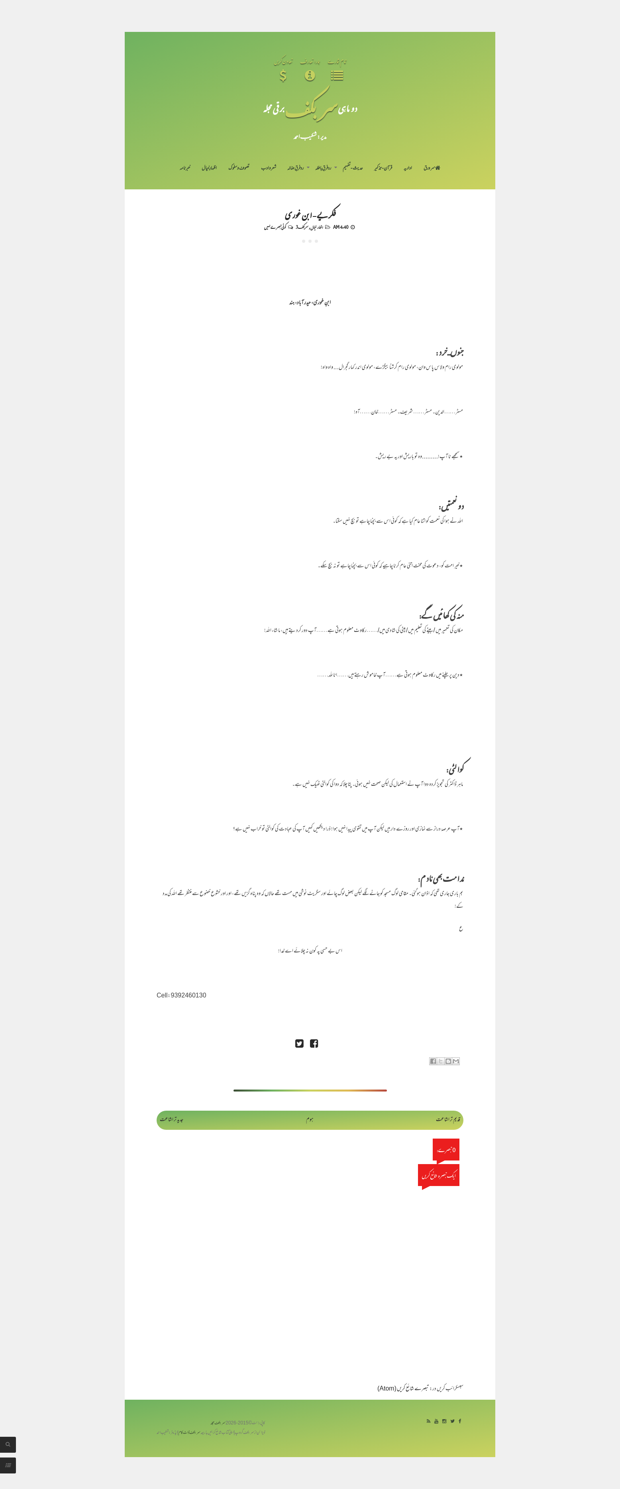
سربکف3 (302, 227)
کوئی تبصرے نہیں (275, 227)
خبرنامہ (185, 168)
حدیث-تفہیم (353, 168)
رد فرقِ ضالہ (295, 168)
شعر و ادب (268, 168)
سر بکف (311, 108)
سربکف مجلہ (218, 1423)
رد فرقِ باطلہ (323, 168)
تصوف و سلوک (238, 168)
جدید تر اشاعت (171, 1120)
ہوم (310, 1120)
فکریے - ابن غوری (310, 214)
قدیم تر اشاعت (448, 1120)
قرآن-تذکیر (383, 168)
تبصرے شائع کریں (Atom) (403, 1389)
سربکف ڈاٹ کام (189, 1433)
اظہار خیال (316, 227)
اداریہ (408, 168)
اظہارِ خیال (209, 168)
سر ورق (432, 168)
